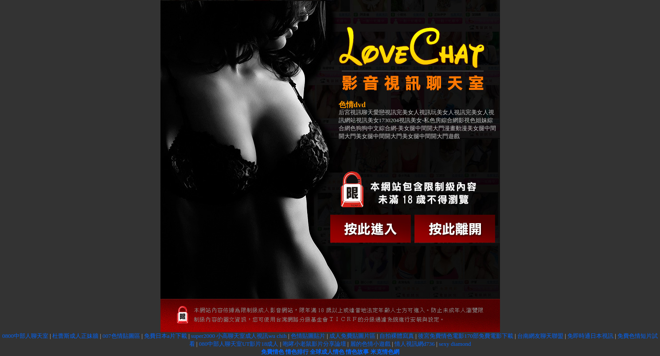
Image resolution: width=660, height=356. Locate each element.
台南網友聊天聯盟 (540, 336)
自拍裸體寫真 (396, 336)
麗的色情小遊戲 (370, 344)
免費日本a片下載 (165, 336)
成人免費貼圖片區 (352, 336)
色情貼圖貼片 (308, 336)
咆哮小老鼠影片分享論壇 (314, 344)
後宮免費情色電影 (441, 336)
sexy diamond (455, 344)
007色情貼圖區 (121, 336)
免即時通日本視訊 (590, 336)
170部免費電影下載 (488, 336)
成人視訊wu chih (266, 336)
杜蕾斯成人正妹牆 (75, 336)
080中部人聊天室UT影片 (230, 344)
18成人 (269, 344)
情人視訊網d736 (414, 344)
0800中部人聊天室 (25, 336)
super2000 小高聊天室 (218, 336)
